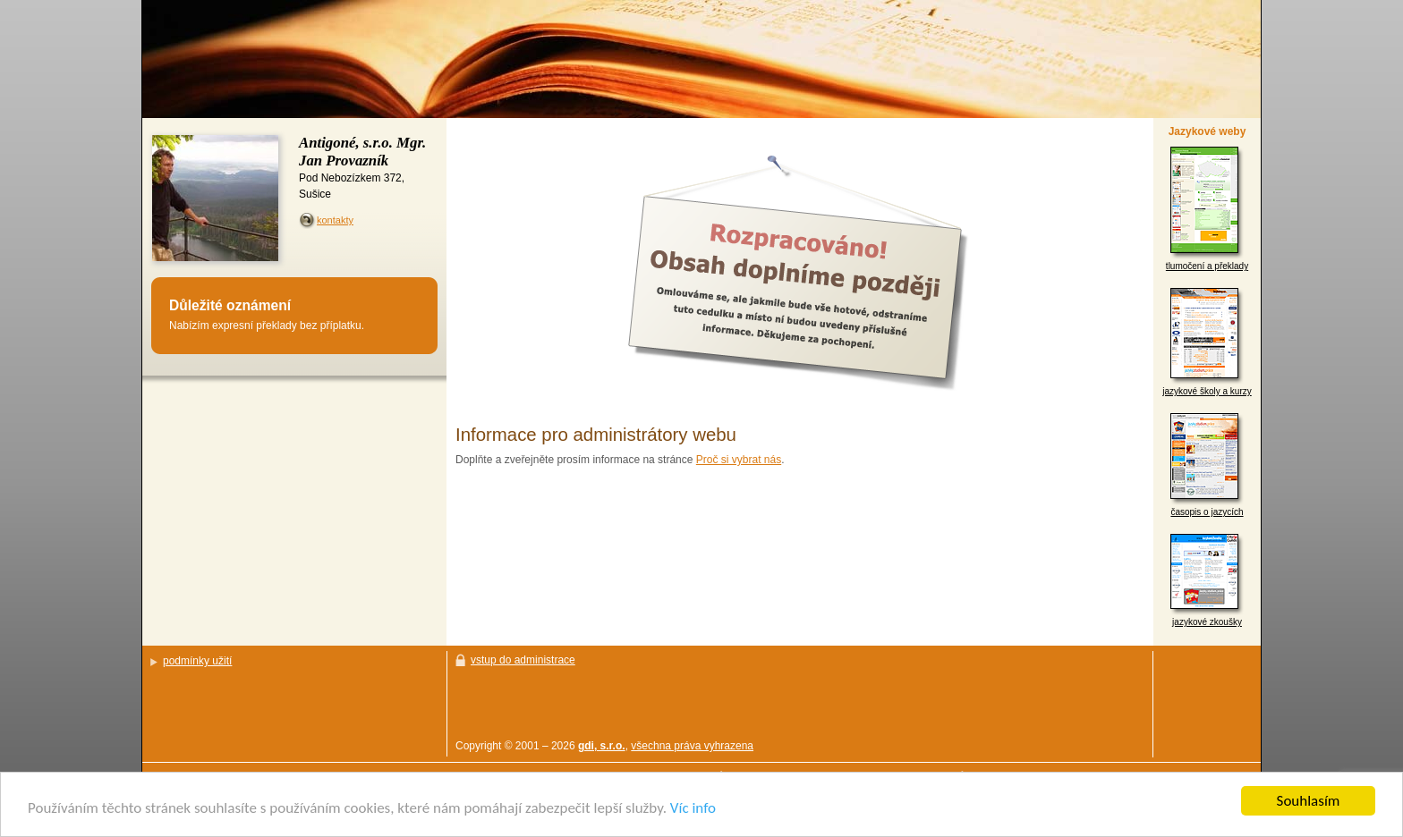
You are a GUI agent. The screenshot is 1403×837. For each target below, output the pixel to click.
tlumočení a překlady (1207, 209)
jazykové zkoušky (1207, 580)
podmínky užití (197, 661)
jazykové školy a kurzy (1206, 342)
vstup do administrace (523, 660)
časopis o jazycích (1207, 465)
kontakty (335, 220)
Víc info (693, 808)
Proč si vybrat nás (738, 459)
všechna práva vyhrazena (692, 746)
